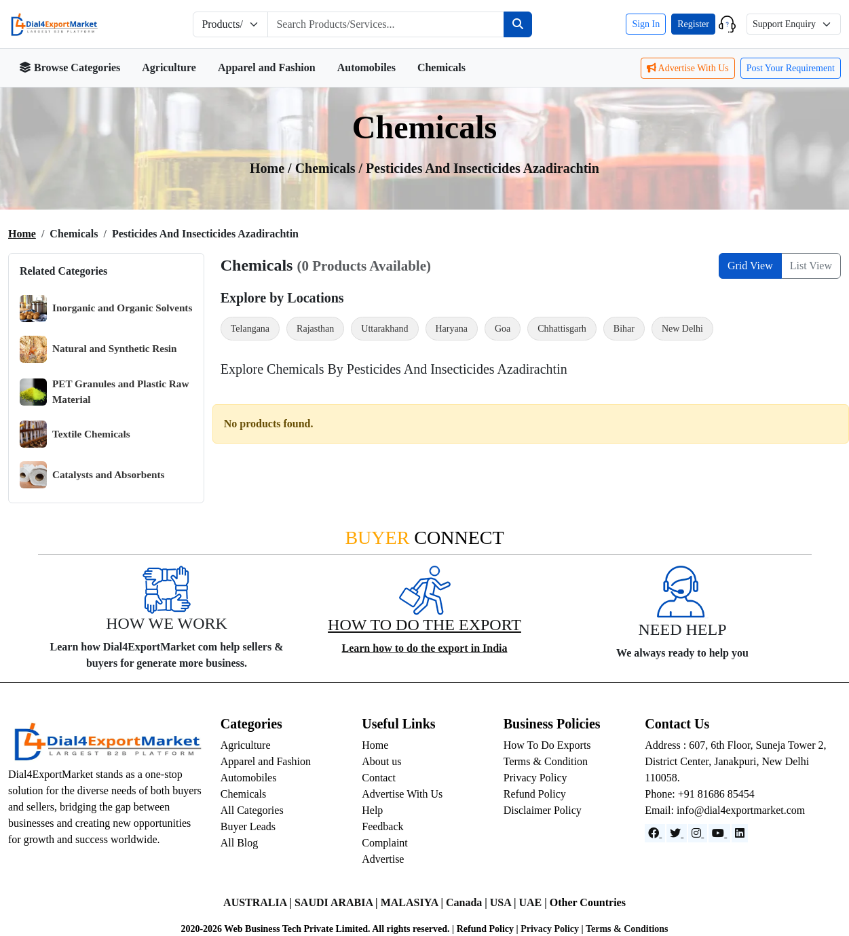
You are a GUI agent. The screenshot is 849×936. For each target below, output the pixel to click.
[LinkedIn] (740, 833)
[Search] (518, 24)
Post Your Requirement (791, 68)
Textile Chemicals (75, 434)
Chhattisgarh (561, 329)
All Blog (240, 843)
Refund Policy (535, 794)
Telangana (250, 329)
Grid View (750, 265)
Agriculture (169, 67)
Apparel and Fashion (267, 67)
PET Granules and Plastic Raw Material (104, 392)
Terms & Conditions (627, 929)
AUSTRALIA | (259, 902)
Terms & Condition (546, 761)
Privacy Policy (535, 777)
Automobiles (366, 67)
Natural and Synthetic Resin (98, 349)
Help (372, 810)
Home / (272, 168)
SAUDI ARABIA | (338, 902)
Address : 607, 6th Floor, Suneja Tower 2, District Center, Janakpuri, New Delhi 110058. (735, 761)
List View (811, 265)
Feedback (382, 826)
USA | (504, 902)
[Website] (676, 833)
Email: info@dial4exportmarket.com (725, 810)
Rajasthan (315, 329)
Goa (502, 329)
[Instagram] (697, 833)
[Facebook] (655, 833)
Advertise (383, 859)
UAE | (533, 902)
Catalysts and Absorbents (92, 474)
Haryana (452, 329)
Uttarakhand (384, 329)
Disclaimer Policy (543, 810)
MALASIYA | (413, 902)
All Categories (252, 810)
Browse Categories (69, 67)
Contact (379, 777)
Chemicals (441, 67)
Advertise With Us (688, 68)
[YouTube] (719, 833)
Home (22, 233)
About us (381, 761)
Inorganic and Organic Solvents (106, 308)
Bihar (624, 329)
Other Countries (588, 902)
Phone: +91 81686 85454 (699, 794)
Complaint (385, 843)
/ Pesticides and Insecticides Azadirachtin (479, 168)
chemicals (327, 168)
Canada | (468, 902)
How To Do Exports (547, 745)
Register (693, 24)
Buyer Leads (248, 826)
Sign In (646, 24)
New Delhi (682, 329)
